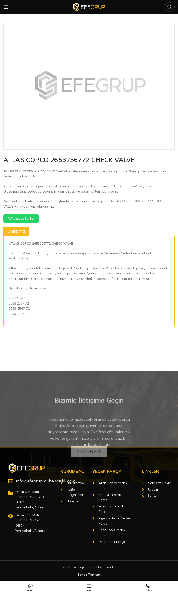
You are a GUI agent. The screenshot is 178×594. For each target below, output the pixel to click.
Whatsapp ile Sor (21, 218)
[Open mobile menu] (5, 7)
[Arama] (169, 7)
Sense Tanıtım (89, 574)
